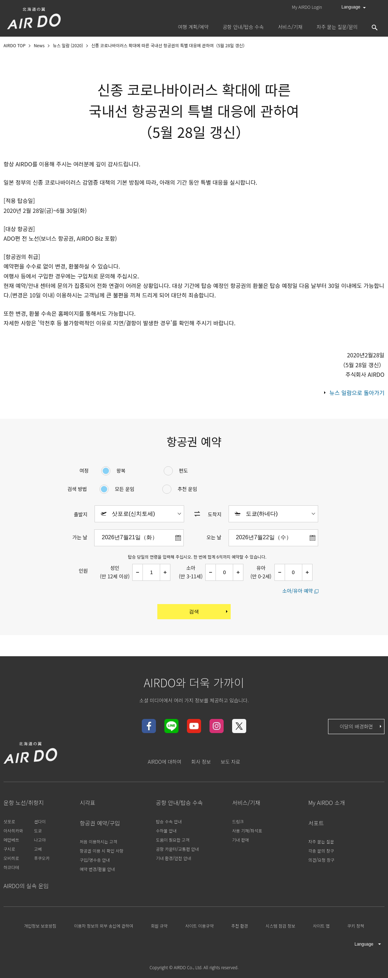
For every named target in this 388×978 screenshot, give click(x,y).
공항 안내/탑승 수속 (179, 802)
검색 (209, 611)
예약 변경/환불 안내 (97, 869)
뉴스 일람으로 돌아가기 (356, 392)
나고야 (40, 840)
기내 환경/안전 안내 (173, 858)
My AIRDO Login (307, 7)
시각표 (87, 802)
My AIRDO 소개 (326, 802)
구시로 (9, 849)
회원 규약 (159, 926)
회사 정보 (201, 761)
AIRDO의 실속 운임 (26, 885)
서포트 (316, 823)
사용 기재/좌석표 (247, 831)
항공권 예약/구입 (100, 823)
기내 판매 (240, 840)
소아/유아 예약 (297, 590)
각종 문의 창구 (321, 851)
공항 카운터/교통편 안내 (177, 849)
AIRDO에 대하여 (164, 761)
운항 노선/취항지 (24, 802)
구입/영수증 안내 (95, 860)
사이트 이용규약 (199, 926)
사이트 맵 (321, 926)
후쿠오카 (41, 858)
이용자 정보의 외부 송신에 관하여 (103, 926)
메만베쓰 (11, 840)
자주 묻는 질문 (321, 841)
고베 (38, 849)
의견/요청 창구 (321, 860)
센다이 (40, 821)
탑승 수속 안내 (169, 821)
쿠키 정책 (355, 926)
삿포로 (9, 821)
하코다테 (11, 867)
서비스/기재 (246, 802)
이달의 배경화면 (361, 726)
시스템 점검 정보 (280, 926)
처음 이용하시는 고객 (98, 841)
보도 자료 (230, 761)
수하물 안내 (166, 831)
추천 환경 (239, 926)
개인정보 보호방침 (40, 926)
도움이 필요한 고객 (172, 840)
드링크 (238, 821)
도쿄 (38, 831)
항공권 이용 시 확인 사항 (101, 851)
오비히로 (11, 858)
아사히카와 (13, 831)
